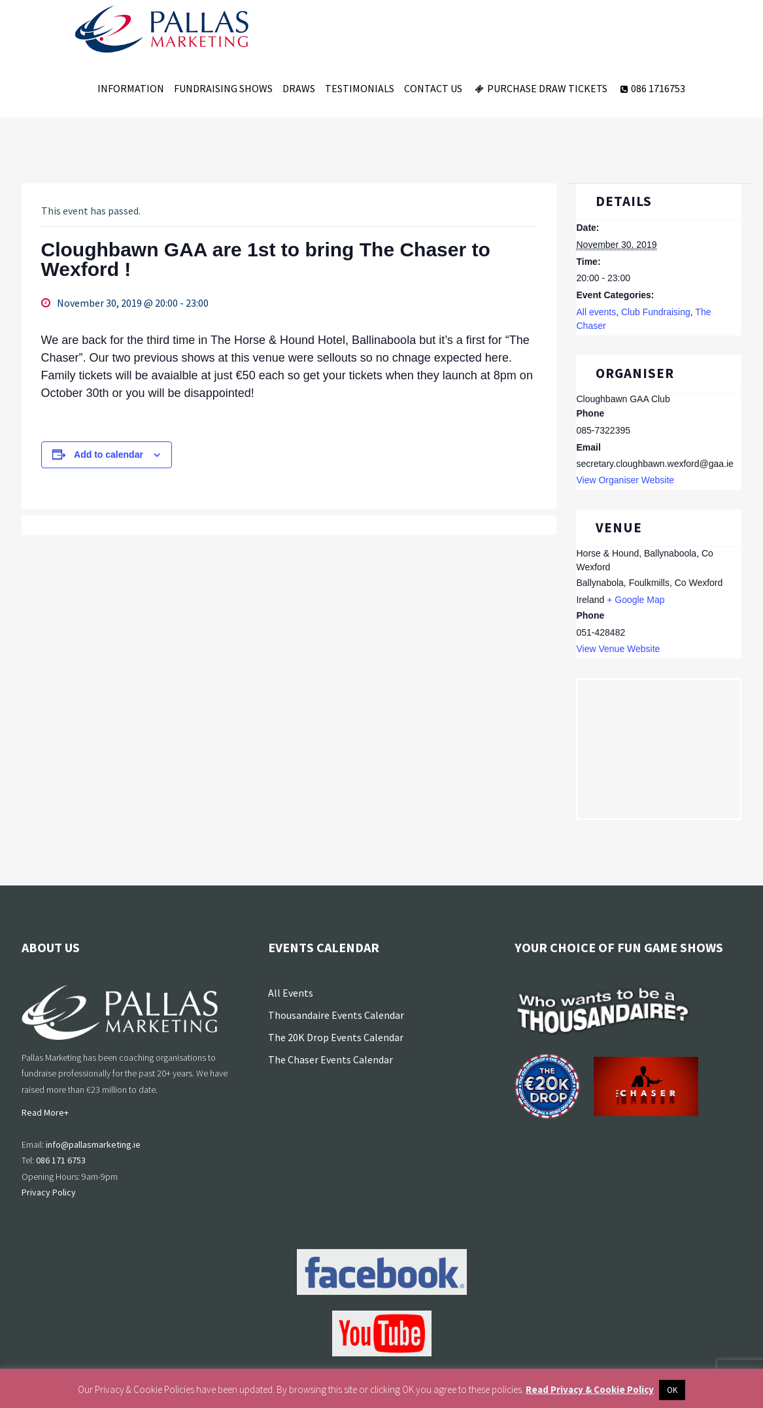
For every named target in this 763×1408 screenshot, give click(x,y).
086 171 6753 (61, 1160)
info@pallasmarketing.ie (93, 1144)
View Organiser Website (625, 480)
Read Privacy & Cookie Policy (590, 1389)
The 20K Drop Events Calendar (335, 1037)
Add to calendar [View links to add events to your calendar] (108, 454)
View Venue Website (618, 649)
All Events (290, 992)
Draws (298, 88)
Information (130, 88)
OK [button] (672, 1390)
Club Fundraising (655, 312)
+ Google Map (635, 599)
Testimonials (359, 88)
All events (596, 312)
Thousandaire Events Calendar (336, 1015)
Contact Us (433, 88)
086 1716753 (651, 88)
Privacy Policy (49, 1192)
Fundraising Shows (223, 88)
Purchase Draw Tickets (539, 88)
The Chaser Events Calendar (330, 1059)
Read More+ (45, 1112)
